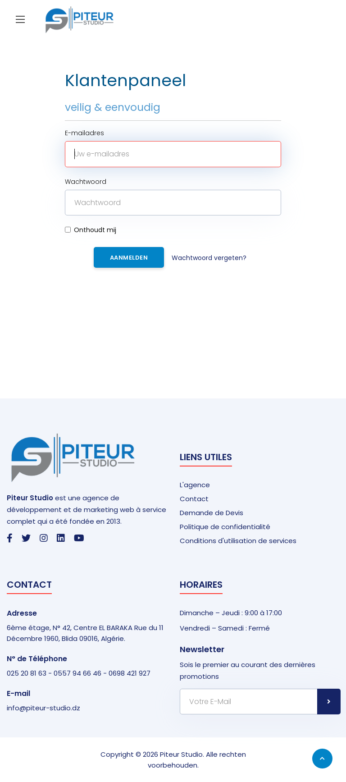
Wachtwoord (85, 181)
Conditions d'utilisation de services (238, 540)
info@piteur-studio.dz (43, 708)
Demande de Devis (211, 512)
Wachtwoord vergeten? (209, 257)
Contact (194, 498)
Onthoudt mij (90, 229)
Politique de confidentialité (225, 526)
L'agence (195, 484)
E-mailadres (84, 132)
